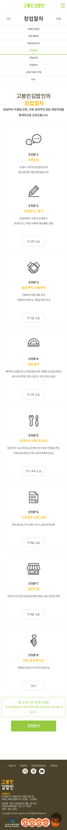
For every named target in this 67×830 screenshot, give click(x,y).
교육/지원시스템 (33, 72)
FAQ (33, 79)
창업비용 (33, 57)
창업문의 (33, 65)
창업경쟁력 (33, 36)
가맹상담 (54, 765)
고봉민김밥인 (33, 29)
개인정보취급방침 (38, 765)
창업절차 (33, 50)
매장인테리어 (33, 43)
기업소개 (11, 765)
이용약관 (23, 765)
